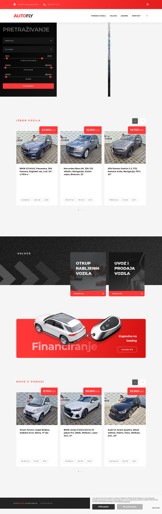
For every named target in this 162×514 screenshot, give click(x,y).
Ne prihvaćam (129, 507)
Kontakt (136, 16)
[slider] (7, 61)
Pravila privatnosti (46, 508)
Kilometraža (28, 72)
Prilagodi (156, 508)
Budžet (28, 82)
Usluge (113, 16)
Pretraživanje (28, 88)
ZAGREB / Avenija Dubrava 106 (26, 4)
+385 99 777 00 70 (51, 4)
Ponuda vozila (98, 16)
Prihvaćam (103, 507)
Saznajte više (90, 299)
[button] (143, 90)
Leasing (124, 16)
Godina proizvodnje (28, 63)
